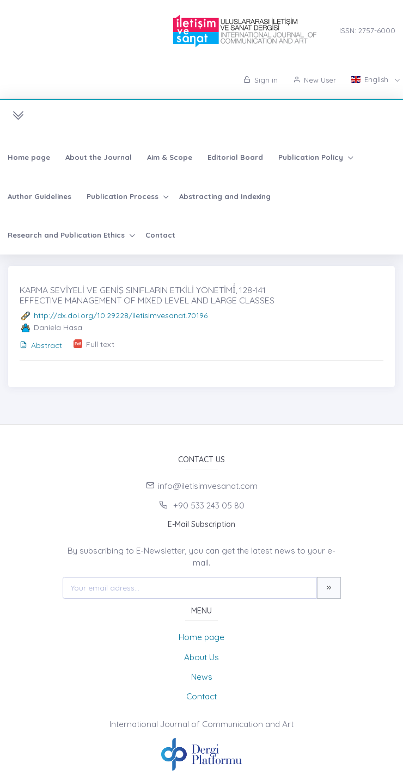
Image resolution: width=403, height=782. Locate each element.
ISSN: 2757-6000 (367, 30)
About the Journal (98, 157)
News (201, 677)
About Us (201, 657)
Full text (100, 344)
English (370, 79)
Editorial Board (235, 157)
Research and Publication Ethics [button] (67, 235)
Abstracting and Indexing (225, 196)
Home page (29, 157)
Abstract (41, 345)
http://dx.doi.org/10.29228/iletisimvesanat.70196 (120, 315)
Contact (160, 235)
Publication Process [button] (124, 196)
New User (314, 80)
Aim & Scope (169, 157)
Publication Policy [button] (311, 157)
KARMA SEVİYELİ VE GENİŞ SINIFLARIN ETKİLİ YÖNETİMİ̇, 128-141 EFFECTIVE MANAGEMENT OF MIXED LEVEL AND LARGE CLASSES (147, 295)
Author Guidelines (39, 196)
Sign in (260, 80)
